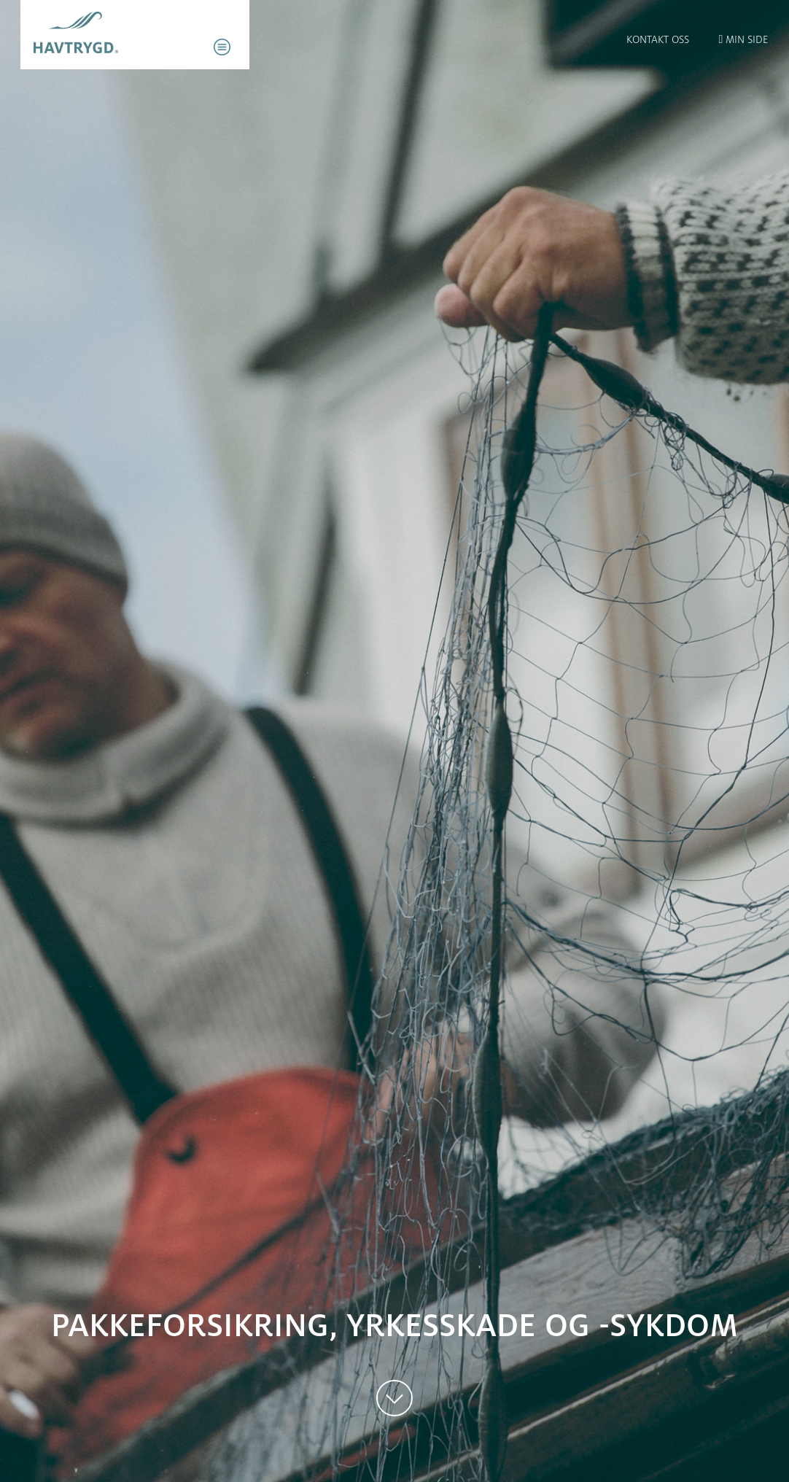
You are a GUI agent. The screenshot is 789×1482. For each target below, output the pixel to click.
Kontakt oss (657, 39)
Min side (743, 39)
